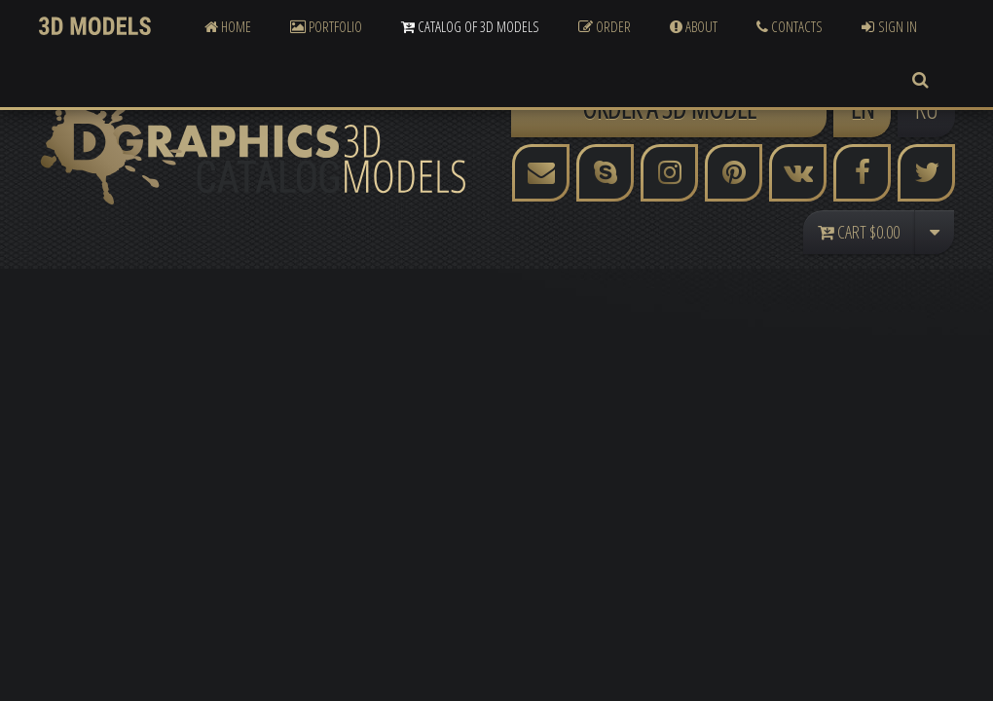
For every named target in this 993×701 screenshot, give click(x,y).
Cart (859, 231)
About (693, 26)
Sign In (889, 26)
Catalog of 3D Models (470, 26)
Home (227, 26)
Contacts (789, 26)
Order (604, 26)
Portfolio (326, 26)
